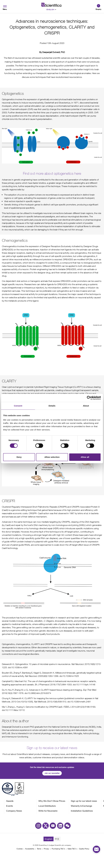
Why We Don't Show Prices (51, 801)
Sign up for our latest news (84, 801)
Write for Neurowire (47, 810)
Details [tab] (52, 406)
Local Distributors (47, 805)
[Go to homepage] (51, 5)
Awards (9, 801)
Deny (19, 457)
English (48, 839)
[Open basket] (98, 7)
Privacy (46, 849)
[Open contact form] (96, 849)
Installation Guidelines (82, 810)
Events (9, 805)
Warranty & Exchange (81, 805)
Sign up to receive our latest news (52, 748)
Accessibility (29, 849)
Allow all (85, 457)
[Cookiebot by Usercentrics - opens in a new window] (89, 398)
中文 (57, 839)
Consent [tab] (18, 406)
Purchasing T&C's (58, 849)
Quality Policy (84, 849)
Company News (14, 810)
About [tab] (86, 406)
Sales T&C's (72, 849)
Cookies (20, 849)
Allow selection (52, 457)
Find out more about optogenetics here (52, 173)
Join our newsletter (52, 773)
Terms (39, 849)
